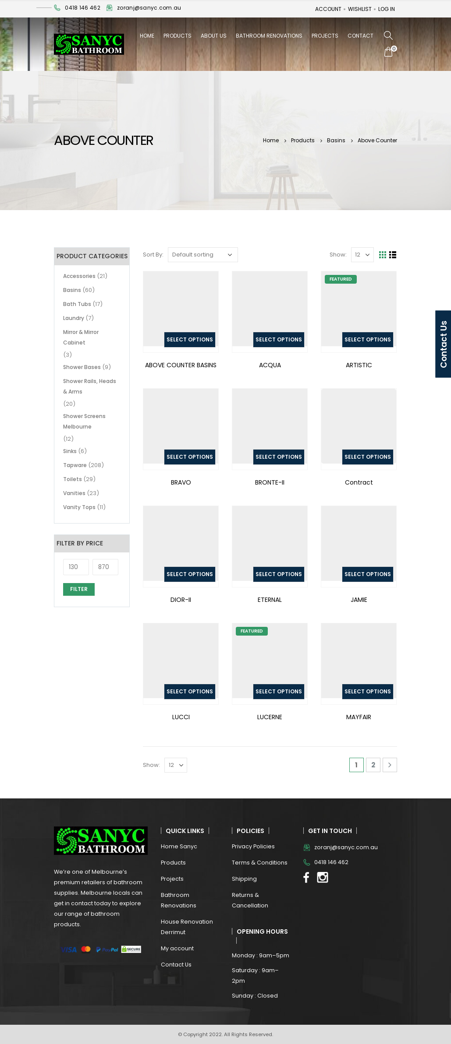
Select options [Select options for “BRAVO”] (190, 456)
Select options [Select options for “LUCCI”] (190, 691)
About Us (214, 35)
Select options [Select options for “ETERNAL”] (279, 574)
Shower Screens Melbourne (84, 421)
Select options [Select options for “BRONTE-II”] (279, 456)
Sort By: (153, 254)
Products (177, 35)
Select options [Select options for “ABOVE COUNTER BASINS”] (190, 339)
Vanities (74, 493)
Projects (325, 35)
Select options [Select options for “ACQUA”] (279, 339)
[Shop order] (203, 254)
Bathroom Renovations (269, 35)
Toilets (72, 479)
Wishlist (360, 9)
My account (177, 948)
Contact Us (176, 964)
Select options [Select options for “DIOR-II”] (190, 574)
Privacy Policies (253, 846)
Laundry (73, 318)
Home (147, 35)
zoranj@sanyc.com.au (149, 7)
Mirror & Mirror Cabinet (81, 337)
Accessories (79, 276)
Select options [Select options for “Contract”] (367, 456)
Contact (360, 35)
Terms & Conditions (260, 862)
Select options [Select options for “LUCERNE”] (279, 691)
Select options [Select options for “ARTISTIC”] (367, 339)
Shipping (244, 878)
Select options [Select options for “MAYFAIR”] (367, 691)
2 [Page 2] (373, 765)
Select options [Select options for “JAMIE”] (367, 574)
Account (328, 9)
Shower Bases (82, 367)
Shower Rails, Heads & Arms (89, 386)
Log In (386, 9)
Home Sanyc (179, 846)
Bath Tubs (77, 304)
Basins (72, 290)
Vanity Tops (79, 507)
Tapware (75, 465)
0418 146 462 (82, 7)
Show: (338, 254)
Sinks (70, 451)
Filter (79, 589)
